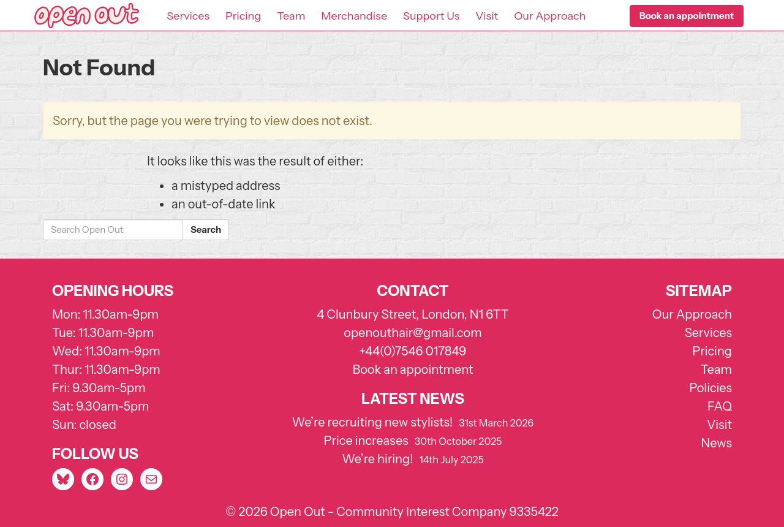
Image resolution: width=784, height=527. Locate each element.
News (716, 443)
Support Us (431, 16)
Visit (486, 16)
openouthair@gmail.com (412, 332)
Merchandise (354, 16)
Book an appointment (412, 369)
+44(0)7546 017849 (412, 351)
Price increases (366, 440)
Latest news (412, 399)
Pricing (243, 16)
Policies (710, 388)
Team (291, 16)
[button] (687, 16)
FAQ (719, 406)
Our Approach (550, 16)
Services (188, 16)
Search (205, 229)
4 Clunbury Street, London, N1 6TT (413, 314)
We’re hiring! (377, 459)
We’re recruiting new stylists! (372, 422)
